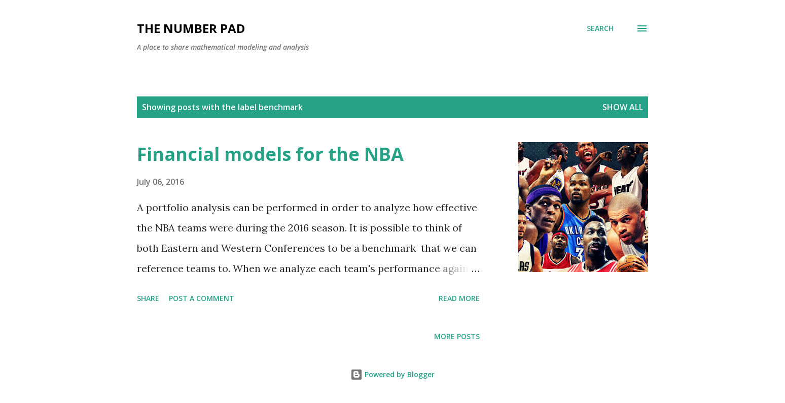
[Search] (600, 28)
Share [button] (148, 298)
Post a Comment (201, 298)
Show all (622, 107)
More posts (457, 336)
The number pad (191, 28)
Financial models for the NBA (270, 154)
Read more (459, 298)
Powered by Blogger (392, 374)
